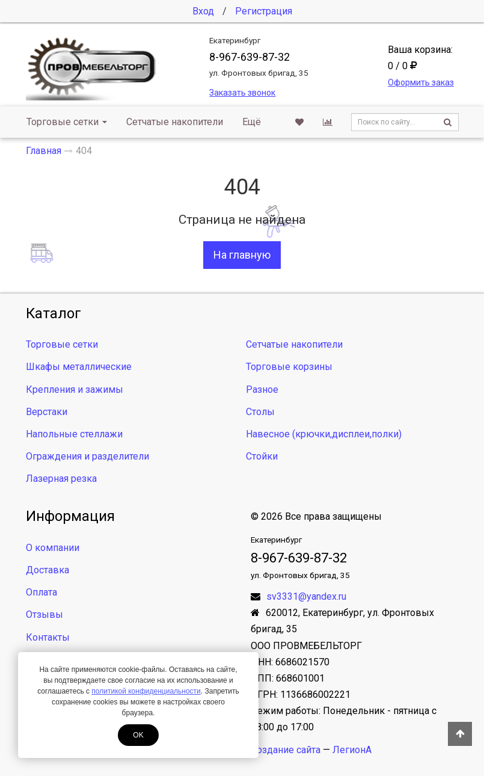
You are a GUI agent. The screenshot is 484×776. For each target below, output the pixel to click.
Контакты (48, 637)
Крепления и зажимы (74, 389)
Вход (203, 11)
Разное (262, 389)
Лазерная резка (61, 478)
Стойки (262, 456)
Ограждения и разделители (87, 456)
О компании (52, 547)
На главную (242, 254)
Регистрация (263, 11)
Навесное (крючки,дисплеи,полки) (324, 434)
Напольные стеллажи (74, 434)
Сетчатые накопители (174, 122)
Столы (260, 411)
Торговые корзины (289, 366)
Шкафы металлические (79, 366)
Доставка (47, 570)
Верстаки (46, 411)
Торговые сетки (66, 122)
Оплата (41, 592)
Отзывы (44, 614)
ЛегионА (352, 750)
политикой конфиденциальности (145, 691)
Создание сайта (285, 750)
